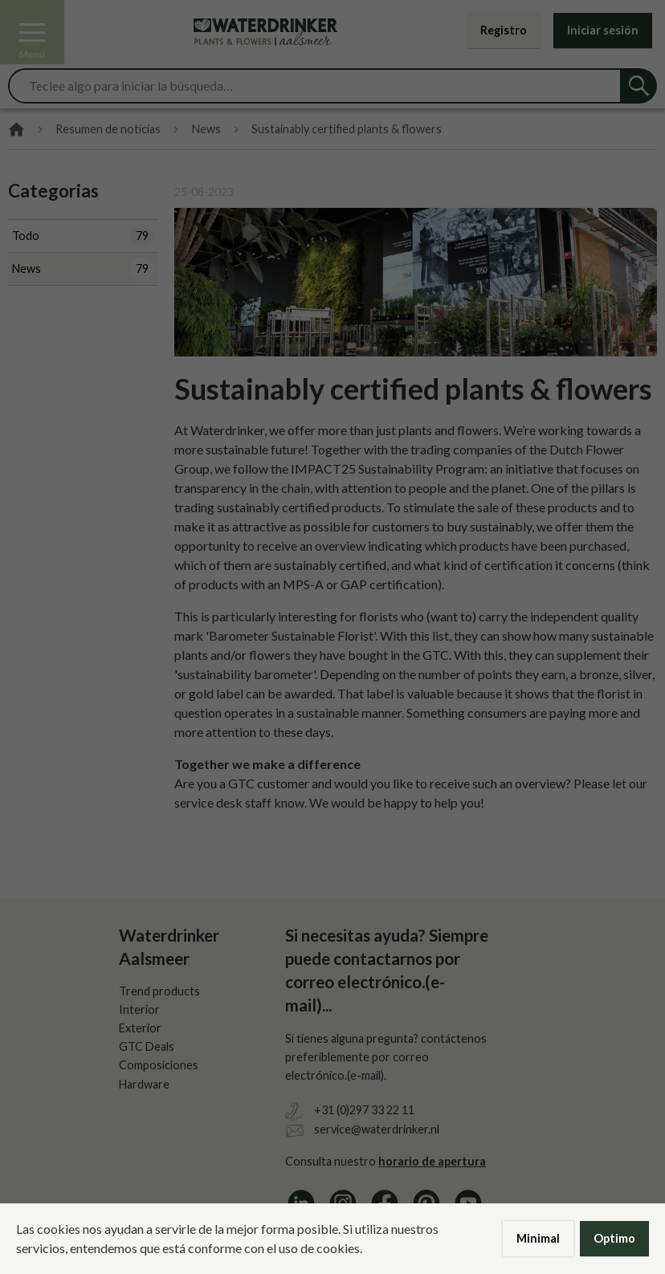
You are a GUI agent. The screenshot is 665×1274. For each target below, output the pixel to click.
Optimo (614, 1238)
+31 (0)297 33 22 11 (364, 1110)
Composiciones (158, 1065)
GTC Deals (146, 1046)
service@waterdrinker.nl (376, 1129)
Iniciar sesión (602, 30)
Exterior (140, 1028)
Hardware (144, 1084)
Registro (503, 30)
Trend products (159, 991)
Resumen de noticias (108, 129)
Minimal (538, 1238)
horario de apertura (432, 1161)
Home (16, 129)
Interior (139, 1009)
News (206, 129)
